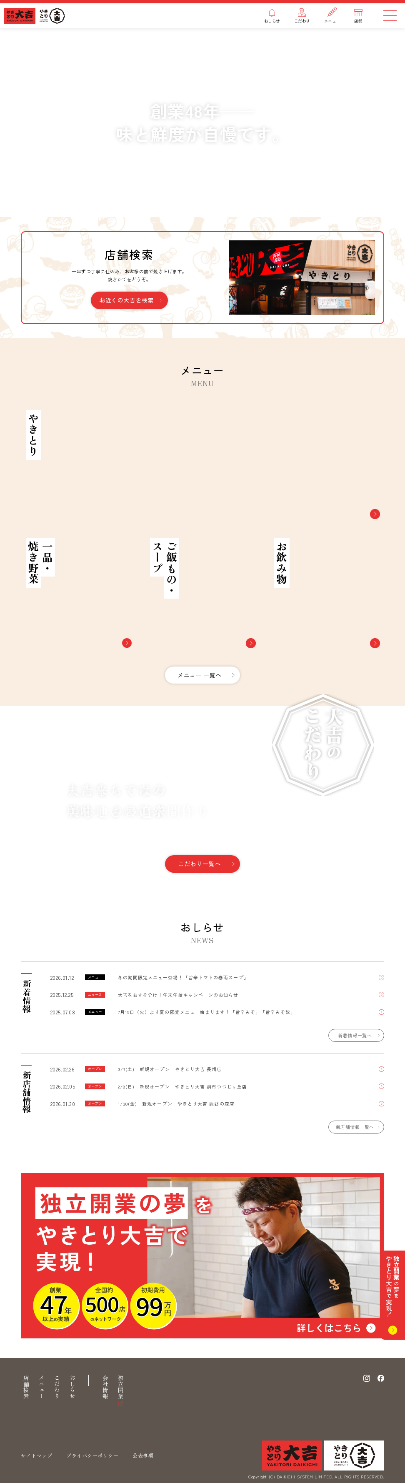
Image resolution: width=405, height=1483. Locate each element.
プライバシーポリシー (92, 1455)
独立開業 (121, 1387)
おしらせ (72, 1387)
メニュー (42, 1387)
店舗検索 (26, 1387)
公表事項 (142, 1455)
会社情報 (105, 1387)
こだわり (57, 1387)
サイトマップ (36, 1455)
